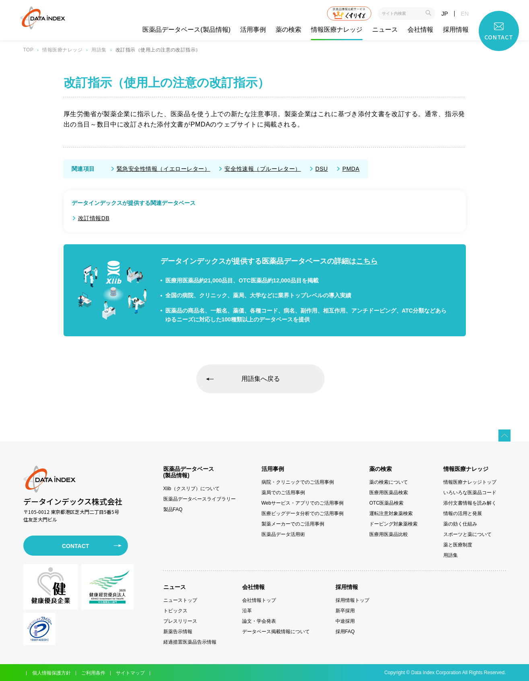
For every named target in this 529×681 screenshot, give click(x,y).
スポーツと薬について (467, 534)
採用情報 (456, 30)
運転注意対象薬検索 (391, 513)
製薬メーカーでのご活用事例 (292, 524)
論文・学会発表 (259, 621)
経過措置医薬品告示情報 (189, 642)
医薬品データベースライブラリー (199, 499)
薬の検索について (388, 482)
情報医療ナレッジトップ (469, 482)
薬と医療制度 (457, 545)
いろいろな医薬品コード (469, 492)
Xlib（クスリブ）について (191, 488)
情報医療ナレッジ (336, 30)
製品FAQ (173, 509)
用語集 (98, 50)
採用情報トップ (352, 600)
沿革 (247, 611)
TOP (28, 50)
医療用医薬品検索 (388, 492)
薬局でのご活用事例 (283, 492)
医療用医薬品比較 (388, 534)
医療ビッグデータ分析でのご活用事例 (302, 513)
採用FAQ (345, 631)
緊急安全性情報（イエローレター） (163, 169)
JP (444, 13)
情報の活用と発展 (462, 513)
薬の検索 (288, 30)
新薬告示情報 (177, 631)
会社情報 (420, 30)
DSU (321, 169)
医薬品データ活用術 (283, 534)
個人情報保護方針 (51, 673)
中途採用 (345, 621)
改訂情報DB (94, 218)
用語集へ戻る (260, 378)
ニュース (385, 30)
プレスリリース (180, 621)
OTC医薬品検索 (386, 503)
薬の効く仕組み (460, 524)
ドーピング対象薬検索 (393, 524)
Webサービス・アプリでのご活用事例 (302, 503)
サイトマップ (130, 673)
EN (465, 13)
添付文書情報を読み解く (469, 503)
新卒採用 (345, 611)
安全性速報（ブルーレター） (262, 169)
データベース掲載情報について (276, 631)
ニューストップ (180, 600)
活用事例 (253, 30)
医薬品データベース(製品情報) (186, 30)
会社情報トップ (259, 600)
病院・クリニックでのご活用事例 (297, 482)
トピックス (175, 611)
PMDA (351, 169)
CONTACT (75, 546)
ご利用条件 (93, 673)
